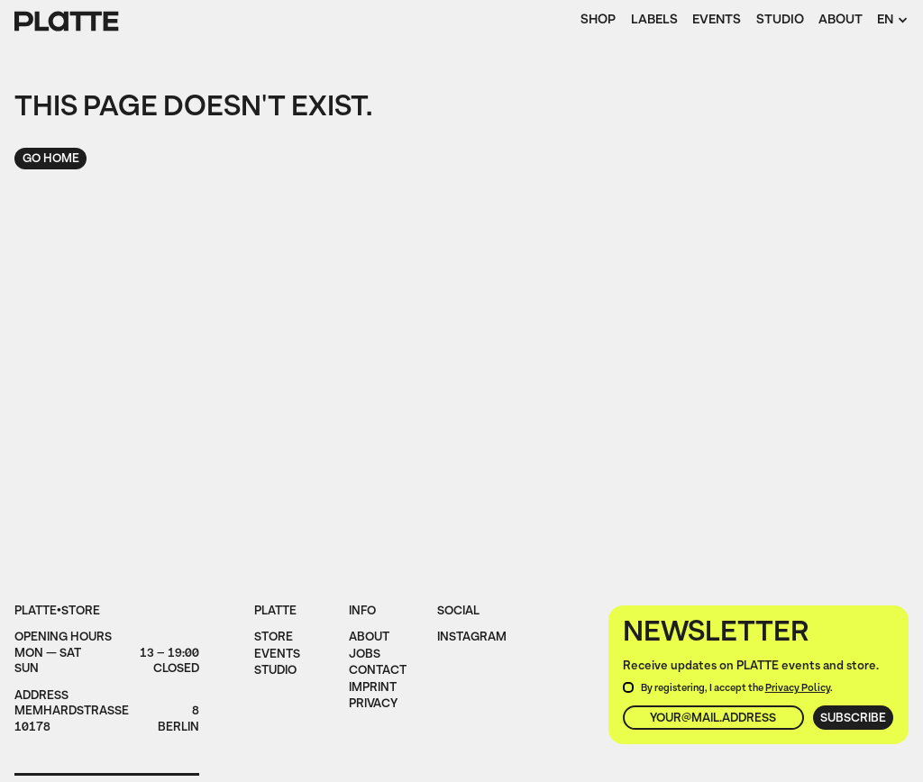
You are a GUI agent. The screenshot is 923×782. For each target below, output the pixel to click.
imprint (373, 688)
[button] (892, 22)
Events (716, 21)
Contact (378, 671)
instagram (472, 638)
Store (273, 638)
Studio (780, 21)
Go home (51, 159)
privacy (373, 704)
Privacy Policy (797, 688)
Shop (598, 21)
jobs (364, 655)
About (840, 21)
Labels (654, 21)
